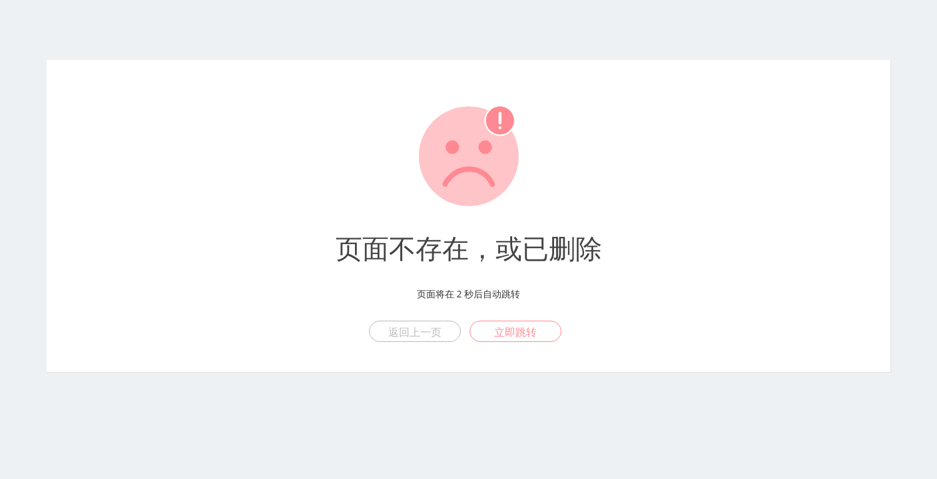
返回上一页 (415, 332)
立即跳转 (515, 332)
